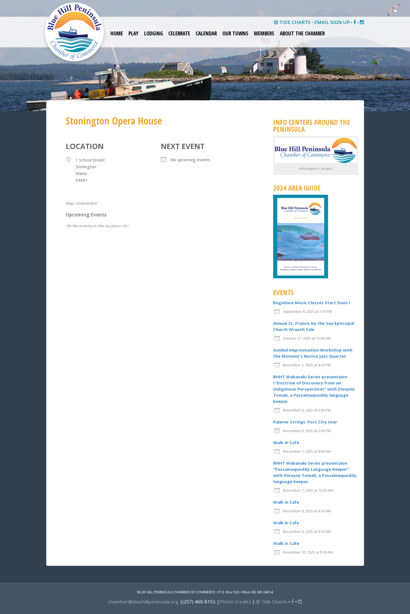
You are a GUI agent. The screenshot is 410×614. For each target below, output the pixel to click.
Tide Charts (271, 601)
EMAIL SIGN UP (332, 22)
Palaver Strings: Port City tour (305, 422)
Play (133, 33)
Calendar (206, 33)
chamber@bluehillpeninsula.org (143, 601)
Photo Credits (235, 601)
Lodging (153, 33)
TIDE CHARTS (292, 22)
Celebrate (179, 33)
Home (116, 33)
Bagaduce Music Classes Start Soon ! (311, 302)
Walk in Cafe (286, 442)
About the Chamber (302, 33)
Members (264, 33)
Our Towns (235, 33)
